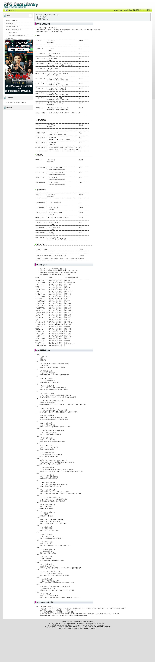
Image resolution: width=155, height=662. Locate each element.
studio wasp (118, 10)
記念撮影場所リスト (12, 26)
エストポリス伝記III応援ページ (134, 10)
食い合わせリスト (11, 23)
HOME (148, 10)
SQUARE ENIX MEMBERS (87, 651)
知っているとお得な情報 (13, 29)
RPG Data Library (21, 5)
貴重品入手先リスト (12, 21)
